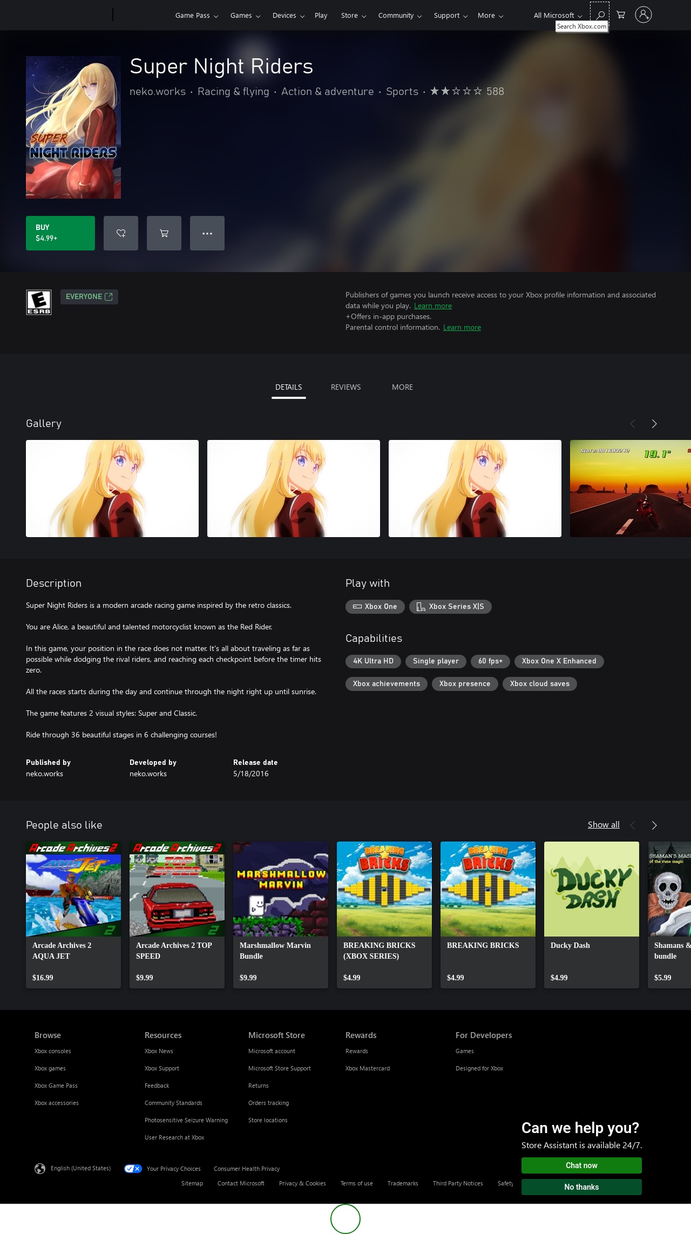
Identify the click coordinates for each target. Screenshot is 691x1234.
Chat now (582, 1165)
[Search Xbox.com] (599, 14)
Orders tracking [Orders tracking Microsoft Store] (268, 1102)
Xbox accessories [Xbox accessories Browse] (57, 1102)
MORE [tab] (402, 387)
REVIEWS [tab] (346, 387)
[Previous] (632, 423)
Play (321, 14)
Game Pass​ (192, 14)
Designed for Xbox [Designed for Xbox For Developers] (479, 1068)
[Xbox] (142, 15)
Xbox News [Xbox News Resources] (159, 1050)
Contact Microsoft (241, 1182)
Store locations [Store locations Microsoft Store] (268, 1119)
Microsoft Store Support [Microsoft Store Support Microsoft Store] (279, 1068)
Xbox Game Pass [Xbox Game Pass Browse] (56, 1085)
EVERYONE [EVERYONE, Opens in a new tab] (89, 297)
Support (446, 14)
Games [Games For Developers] (465, 1050)
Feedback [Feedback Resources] (157, 1085)
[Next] (654, 423)
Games (241, 14)
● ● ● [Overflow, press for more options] (207, 233)
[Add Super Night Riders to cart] (164, 233)
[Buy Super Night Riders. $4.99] (60, 233)
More (486, 14)
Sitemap (192, 1182)
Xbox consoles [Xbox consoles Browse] (53, 1050)
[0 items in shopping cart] (621, 13)
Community (396, 14)
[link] (73, 915)
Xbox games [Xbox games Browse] (50, 1068)
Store (349, 14)
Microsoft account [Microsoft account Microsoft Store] (271, 1050)
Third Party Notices (458, 1182)
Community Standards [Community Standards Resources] (173, 1102)
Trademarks (403, 1182)
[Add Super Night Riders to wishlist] (121, 233)
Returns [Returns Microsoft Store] (258, 1085)
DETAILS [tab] (288, 387)
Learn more (433, 305)
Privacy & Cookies (302, 1182)
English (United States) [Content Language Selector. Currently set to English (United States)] (81, 1167)
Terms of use (357, 1182)
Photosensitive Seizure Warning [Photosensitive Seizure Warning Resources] (186, 1119)
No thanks (582, 1187)
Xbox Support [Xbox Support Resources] (162, 1068)
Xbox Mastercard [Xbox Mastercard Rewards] (368, 1068)
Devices (284, 14)
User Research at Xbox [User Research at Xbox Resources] (174, 1137)
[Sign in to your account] (643, 15)
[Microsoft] (72, 15)
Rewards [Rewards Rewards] (357, 1050)
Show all (604, 824)
